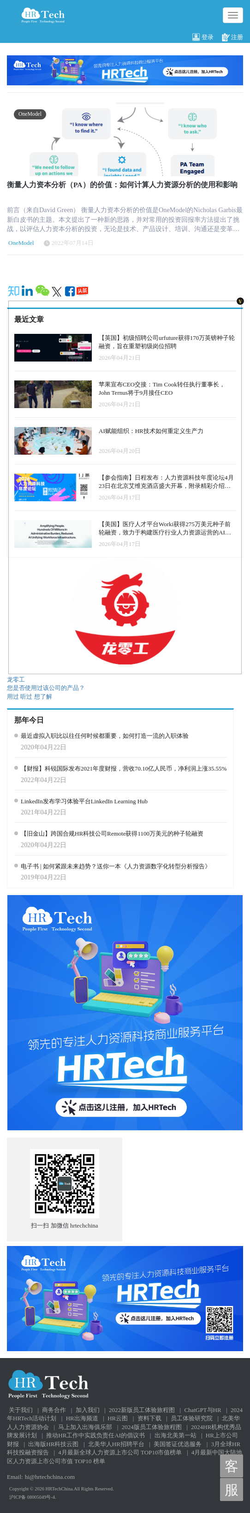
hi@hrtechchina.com (50, 1476)
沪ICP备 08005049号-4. (32, 1497)
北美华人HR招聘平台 (116, 1444)
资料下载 (149, 1418)
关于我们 (21, 1409)
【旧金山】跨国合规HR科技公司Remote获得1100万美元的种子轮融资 (112, 833)
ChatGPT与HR (202, 1409)
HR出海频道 (82, 1418)
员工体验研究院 (192, 1418)
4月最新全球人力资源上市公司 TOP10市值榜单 (120, 1452)
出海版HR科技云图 (53, 1444)
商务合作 (54, 1409)
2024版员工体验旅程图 (152, 1427)
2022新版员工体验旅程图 (142, 1409)
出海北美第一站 (175, 1435)
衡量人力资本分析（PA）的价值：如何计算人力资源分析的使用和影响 (122, 185)
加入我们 (88, 1409)
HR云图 (117, 1418)
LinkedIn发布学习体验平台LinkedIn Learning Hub (84, 801)
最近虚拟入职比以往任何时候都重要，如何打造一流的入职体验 (105, 735)
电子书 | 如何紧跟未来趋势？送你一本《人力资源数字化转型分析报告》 (116, 866)
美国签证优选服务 (178, 1444)
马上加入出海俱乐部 (85, 1427)
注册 (232, 37)
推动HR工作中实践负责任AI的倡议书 (95, 1435)
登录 (203, 37)
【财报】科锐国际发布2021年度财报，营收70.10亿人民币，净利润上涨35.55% (123, 768)
